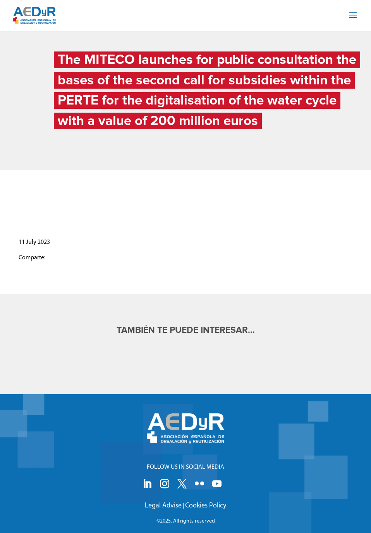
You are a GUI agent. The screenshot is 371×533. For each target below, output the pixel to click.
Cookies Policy (205, 505)
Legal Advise (163, 505)
